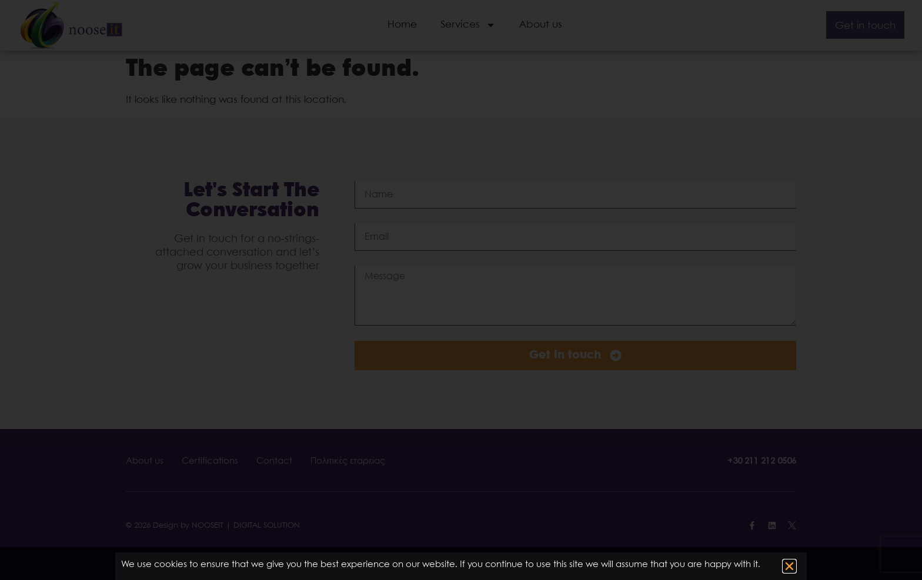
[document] (461, 290)
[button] (789, 566)
